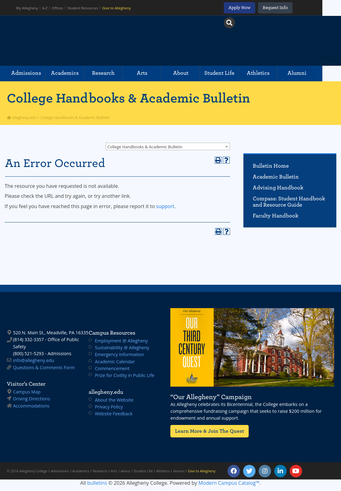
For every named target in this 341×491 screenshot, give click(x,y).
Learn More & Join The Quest (207, 431)
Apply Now (256, 7)
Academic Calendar (115, 362)
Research (109, 73)
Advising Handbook (278, 188)
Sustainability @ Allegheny (122, 347)
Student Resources (83, 8)
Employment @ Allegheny (121, 341)
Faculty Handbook (275, 216)
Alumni (313, 73)
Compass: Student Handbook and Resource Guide (289, 202)
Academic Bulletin (276, 177)
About (190, 73)
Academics (68, 73)
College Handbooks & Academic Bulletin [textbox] (145, 147)
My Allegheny (27, 8)
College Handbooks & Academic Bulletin (128, 98)
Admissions (27, 73)
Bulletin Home (271, 166)
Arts (150, 73)
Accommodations (31, 406)
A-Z (45, 8)
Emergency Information (119, 354)
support (165, 206)
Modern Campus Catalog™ (229, 482)
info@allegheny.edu (33, 360)
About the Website (114, 400)
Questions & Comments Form (44, 367)
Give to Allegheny (117, 8)
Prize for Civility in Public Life (124, 375)
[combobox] (168, 146)
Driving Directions (31, 399)
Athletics (272, 73)
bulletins (97, 482)
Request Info (292, 7)
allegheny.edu (21, 117)
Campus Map (26, 392)
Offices (58, 8)
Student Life (232, 73)
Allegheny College (78, 41)
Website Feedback (113, 414)
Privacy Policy (109, 407)
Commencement (112, 368)
